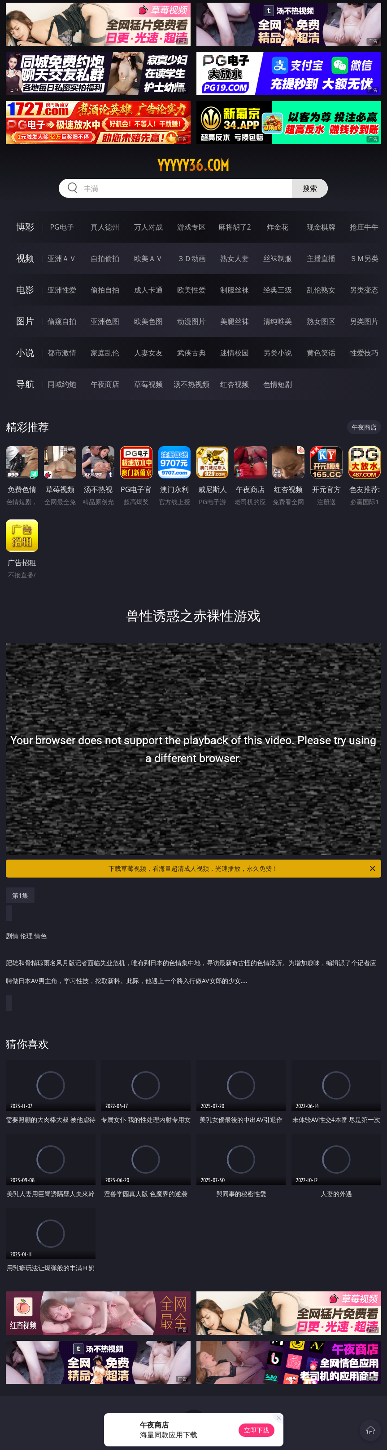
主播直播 (321, 258)
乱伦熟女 (321, 290)
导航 (25, 384)
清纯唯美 (277, 321)
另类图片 (364, 321)
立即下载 (256, 1430)
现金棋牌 (321, 227)
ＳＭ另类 (364, 258)
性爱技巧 (364, 353)
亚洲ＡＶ (62, 258)
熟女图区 (321, 321)
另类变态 (364, 290)
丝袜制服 (277, 258)
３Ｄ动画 (191, 258)
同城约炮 (62, 384)
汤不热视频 (191, 384)
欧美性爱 (191, 290)
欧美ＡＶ (148, 258)
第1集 (20, 895)
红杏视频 (234, 384)
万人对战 (148, 227)
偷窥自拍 (62, 321)
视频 (25, 258)
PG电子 (62, 227)
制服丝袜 (234, 290)
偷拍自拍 (105, 290)
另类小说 (277, 353)
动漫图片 (191, 321)
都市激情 (62, 353)
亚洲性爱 (62, 290)
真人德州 (105, 227)
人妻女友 (148, 353)
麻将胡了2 (234, 227)
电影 (25, 290)
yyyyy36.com (193, 165)
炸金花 (277, 227)
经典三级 (277, 290)
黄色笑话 (321, 353)
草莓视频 (148, 384)
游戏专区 (191, 227)
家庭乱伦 (105, 353)
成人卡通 (148, 290)
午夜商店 (105, 384)
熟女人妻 (234, 258)
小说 (25, 352)
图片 (25, 321)
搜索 (310, 188)
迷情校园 (234, 353)
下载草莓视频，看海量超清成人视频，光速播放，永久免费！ (243, 868)
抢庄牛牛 (364, 227)
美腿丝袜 (234, 321)
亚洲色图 (105, 321)
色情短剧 (277, 384)
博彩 (25, 227)
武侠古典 (191, 353)
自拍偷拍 (105, 258)
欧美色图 (148, 321)
